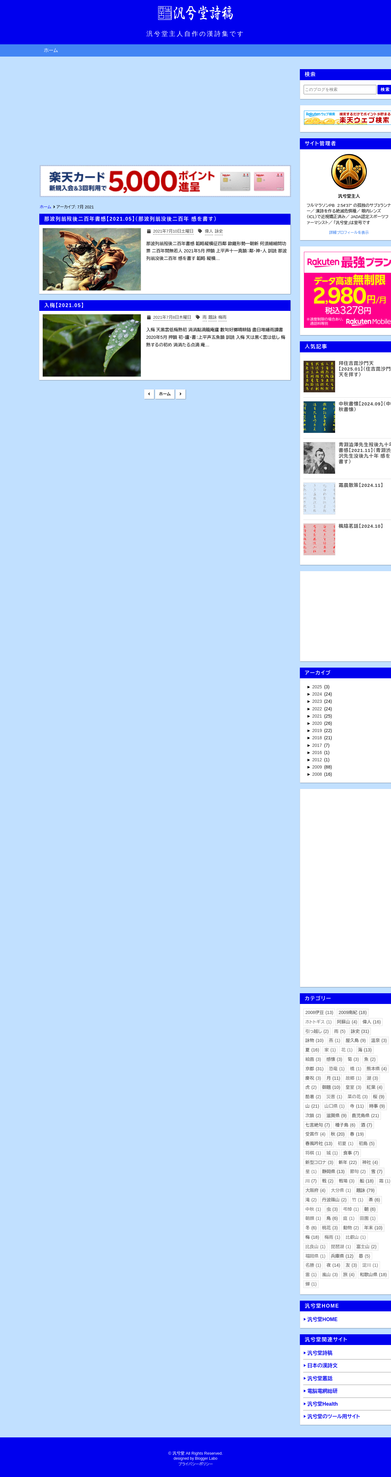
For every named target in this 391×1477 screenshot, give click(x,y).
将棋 (313, 1152)
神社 (370, 1162)
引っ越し (317, 1031)
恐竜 (336, 1068)
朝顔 (313, 1218)
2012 (317, 759)
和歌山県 (373, 1274)
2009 (317, 766)
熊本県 (377, 1068)
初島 (366, 1143)
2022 (317, 708)
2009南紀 (352, 1012)
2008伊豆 (319, 1012)
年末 (373, 1227)
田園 (368, 1218)
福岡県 (315, 1256)
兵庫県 (342, 1256)
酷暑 (313, 1096)
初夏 (345, 1143)
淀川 (370, 1265)
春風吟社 (318, 1143)
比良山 (315, 1246)
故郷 (353, 1078)
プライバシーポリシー (195, 1464)
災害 (334, 1096)
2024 (317, 694)
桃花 (330, 1227)
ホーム (51, 50)
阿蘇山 (347, 1021)
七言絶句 (317, 1124)
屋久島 (355, 1040)
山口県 (334, 1106)
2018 (317, 737)
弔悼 (351, 1209)
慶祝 (313, 1078)
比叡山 (355, 1237)
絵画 (313, 1059)
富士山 (366, 1246)
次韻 (313, 1115)
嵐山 (330, 1274)
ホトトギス (318, 1021)
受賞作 (315, 1134)
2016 (317, 752)
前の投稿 (180, 394)
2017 (317, 745)
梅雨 (332, 1237)
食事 (351, 1152)
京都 (314, 1068)
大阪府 (315, 1190)
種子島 (345, 1124)
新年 (348, 1162)
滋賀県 (337, 1115)
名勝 (313, 1265)
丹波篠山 (334, 1199)
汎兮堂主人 (349, 196)
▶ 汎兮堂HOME (320, 1319)
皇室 (353, 1087)
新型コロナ (319, 1162)
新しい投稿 (149, 394)
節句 (358, 1171)
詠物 (314, 1040)
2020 (317, 723)
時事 (377, 1106)
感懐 (334, 1059)
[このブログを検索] (340, 89)
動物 (351, 1227)
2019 (317, 730)
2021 (317, 716)
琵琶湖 (341, 1246)
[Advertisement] (164, 113)
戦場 (347, 1180)
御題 (331, 1087)
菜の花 (358, 1096)
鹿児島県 (365, 1115)
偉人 (371, 1021)
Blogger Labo (206, 1458)
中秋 (313, 1209)
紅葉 (375, 1087)
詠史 (360, 1031)
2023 (317, 701)
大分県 (341, 1190)
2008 (317, 774)
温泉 (379, 1040)
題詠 (365, 1190)
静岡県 (333, 1171)
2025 (317, 686)
